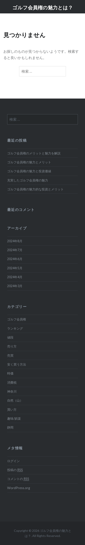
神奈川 (12, 391)
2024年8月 (14, 241)
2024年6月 (14, 259)
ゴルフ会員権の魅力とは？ (42, 7)
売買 (10, 355)
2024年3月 (14, 286)
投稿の (15, 470)
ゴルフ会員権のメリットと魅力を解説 (34, 153)
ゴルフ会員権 (16, 319)
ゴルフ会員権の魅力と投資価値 (29, 171)
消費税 (12, 382)
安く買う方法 (16, 364)
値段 (10, 337)
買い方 (12, 409)
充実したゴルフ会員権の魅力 (27, 180)
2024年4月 (14, 277)
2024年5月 (14, 268)
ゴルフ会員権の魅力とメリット (29, 162)
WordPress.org (18, 488)
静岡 (10, 427)
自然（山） (15, 400)
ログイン (13, 461)
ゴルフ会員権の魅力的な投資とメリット (35, 189)
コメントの (18, 479)
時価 (10, 373)
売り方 (12, 346)
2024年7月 (14, 250)
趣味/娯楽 (14, 418)
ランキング (15, 328)
